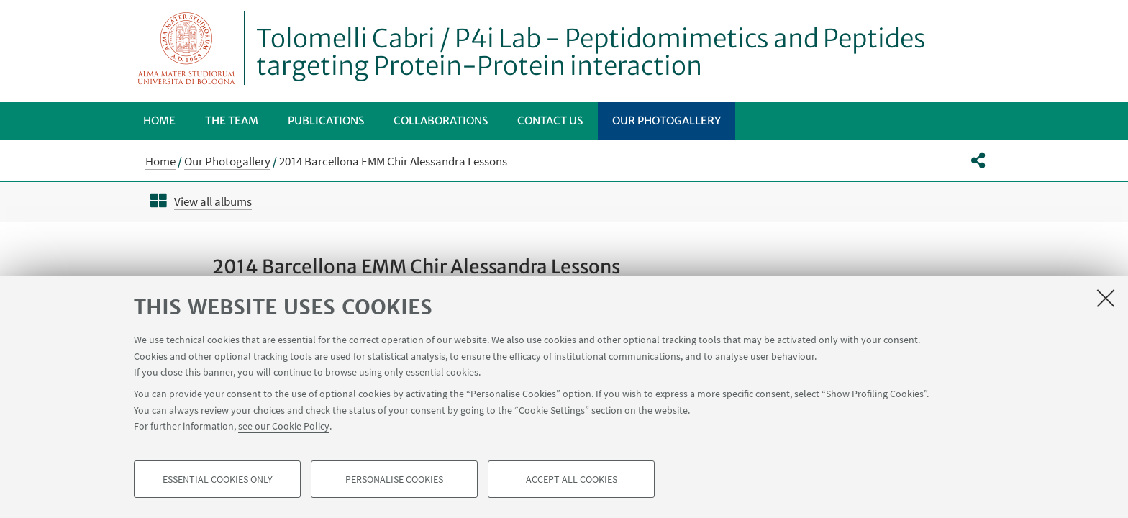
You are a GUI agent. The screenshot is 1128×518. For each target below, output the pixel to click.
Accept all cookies (571, 479)
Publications (326, 120)
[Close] (1105, 297)
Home (159, 120)
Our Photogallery (666, 120)
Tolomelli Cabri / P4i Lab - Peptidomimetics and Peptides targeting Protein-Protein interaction (591, 52)
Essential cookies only (218, 479)
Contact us (550, 120)
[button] (978, 160)
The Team (231, 120)
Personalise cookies (394, 479)
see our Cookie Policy (283, 425)
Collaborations (441, 120)
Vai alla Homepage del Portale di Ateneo (187, 48)
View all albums (213, 201)
